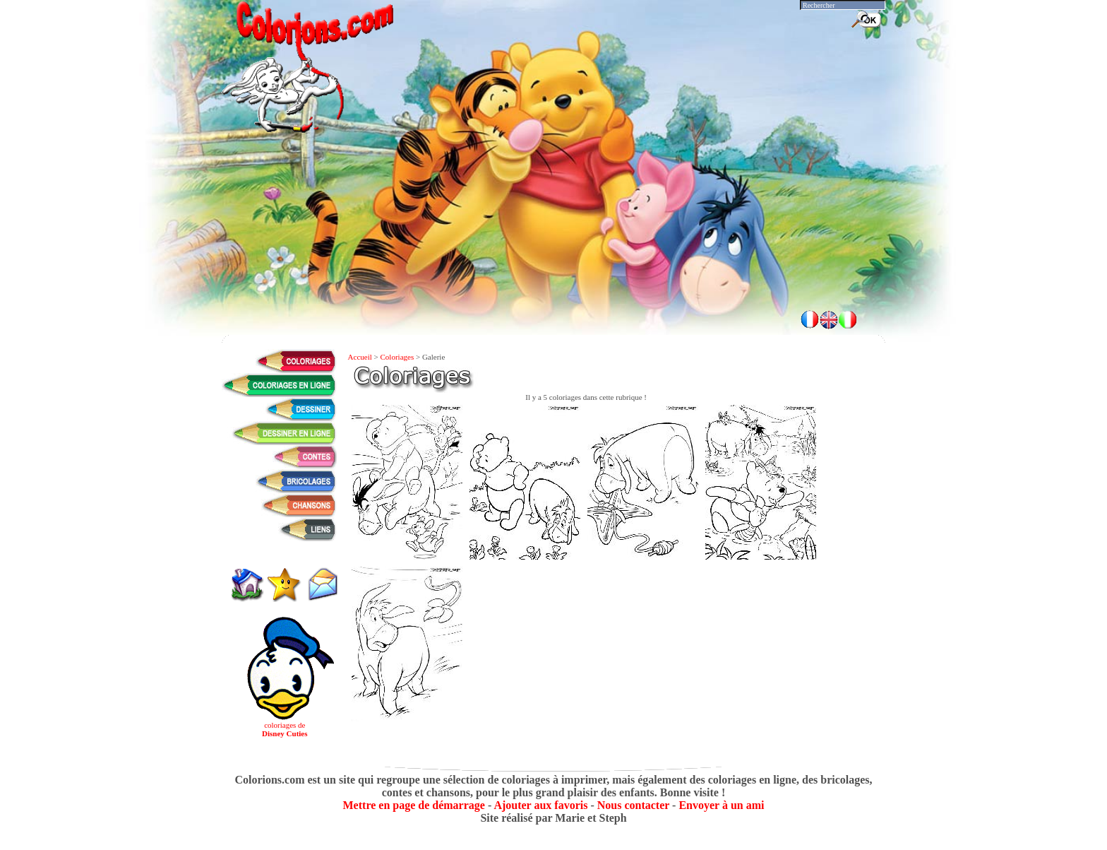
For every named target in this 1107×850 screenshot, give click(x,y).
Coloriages (397, 357)
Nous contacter (633, 805)
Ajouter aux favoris (540, 805)
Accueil (360, 357)
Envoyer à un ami (721, 805)
